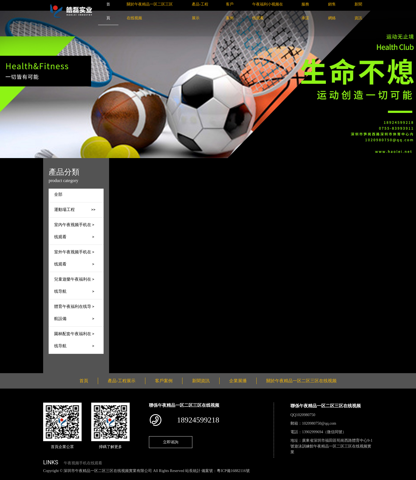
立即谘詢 (170, 442)
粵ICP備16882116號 (233, 471)
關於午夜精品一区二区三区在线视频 (301, 380)
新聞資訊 (201, 380)
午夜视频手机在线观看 (83, 463)
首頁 (146, 161)
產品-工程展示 (169, 161)
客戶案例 (164, 380)
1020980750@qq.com (319, 423)
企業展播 (238, 380)
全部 (58, 194)
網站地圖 (8, 476)
